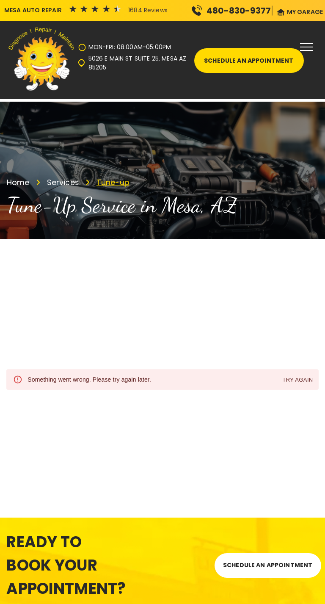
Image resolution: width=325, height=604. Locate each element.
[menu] (306, 47)
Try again (297, 380)
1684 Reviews (148, 10)
